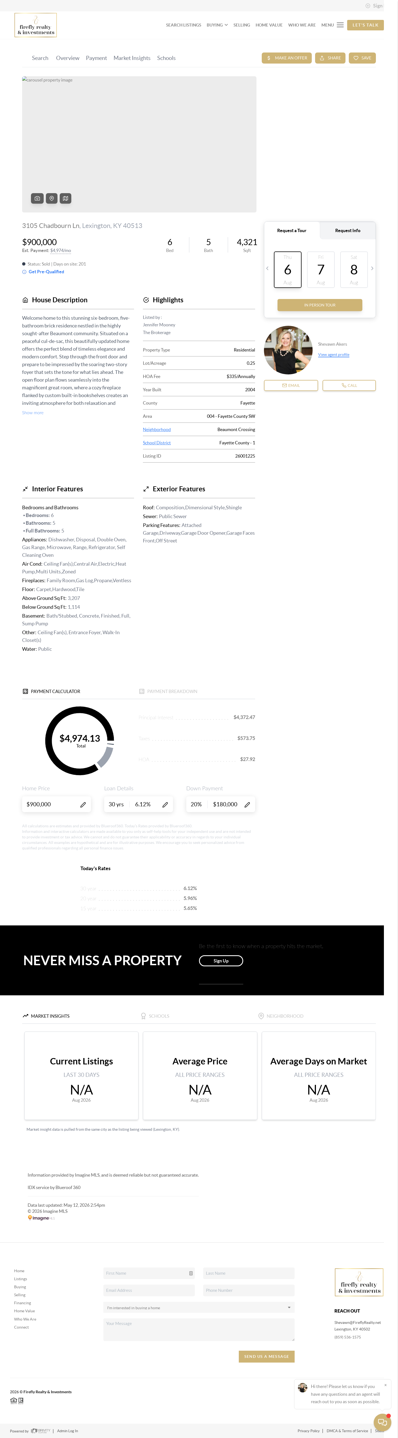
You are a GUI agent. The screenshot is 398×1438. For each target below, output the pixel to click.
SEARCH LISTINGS (183, 25)
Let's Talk (365, 25)
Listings (20, 1279)
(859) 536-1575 (347, 1337)
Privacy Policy (309, 1431)
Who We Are (25, 1319)
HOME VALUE (269, 25)
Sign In (376, 6)
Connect (21, 1327)
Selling (19, 1295)
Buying (20, 1287)
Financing (22, 1303)
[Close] (385, 1385)
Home (19, 1271)
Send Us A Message (266, 1356)
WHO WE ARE (302, 25)
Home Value (24, 1311)
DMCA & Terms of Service (347, 1431)
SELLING (242, 25)
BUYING (217, 25)
